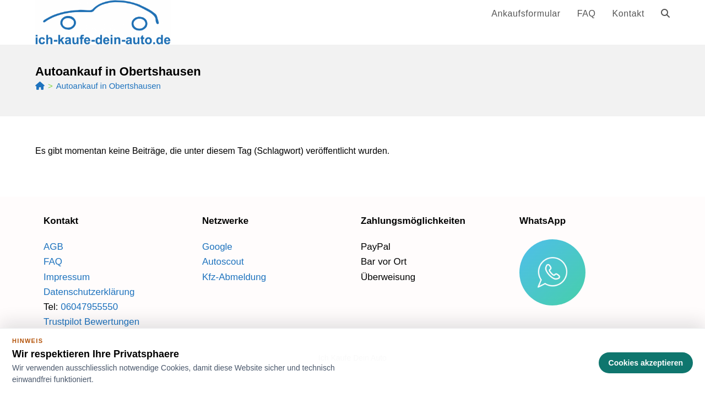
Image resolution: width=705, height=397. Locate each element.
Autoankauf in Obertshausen (108, 85)
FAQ (53, 261)
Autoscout (223, 261)
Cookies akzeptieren (646, 362)
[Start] (40, 85)
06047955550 (89, 307)
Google (217, 247)
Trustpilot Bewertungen (91, 321)
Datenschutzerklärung (89, 292)
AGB (53, 247)
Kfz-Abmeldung (234, 277)
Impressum (67, 277)
